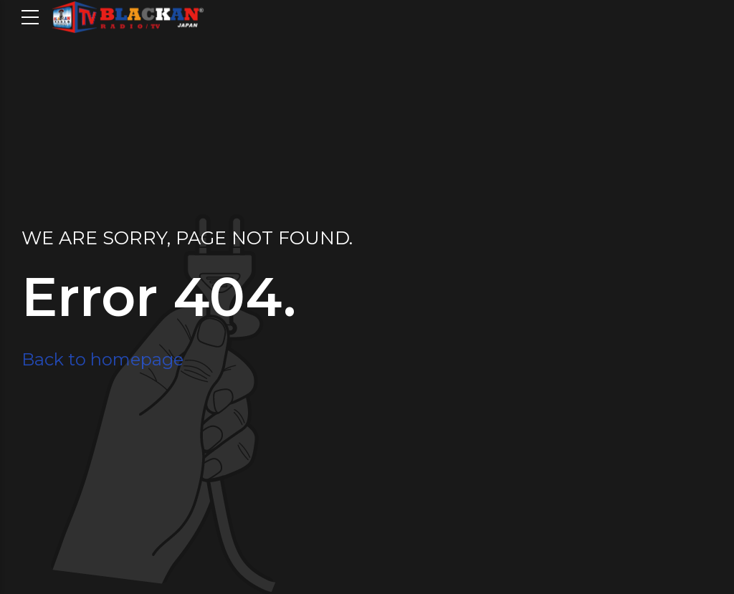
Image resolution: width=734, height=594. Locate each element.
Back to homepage (103, 359)
